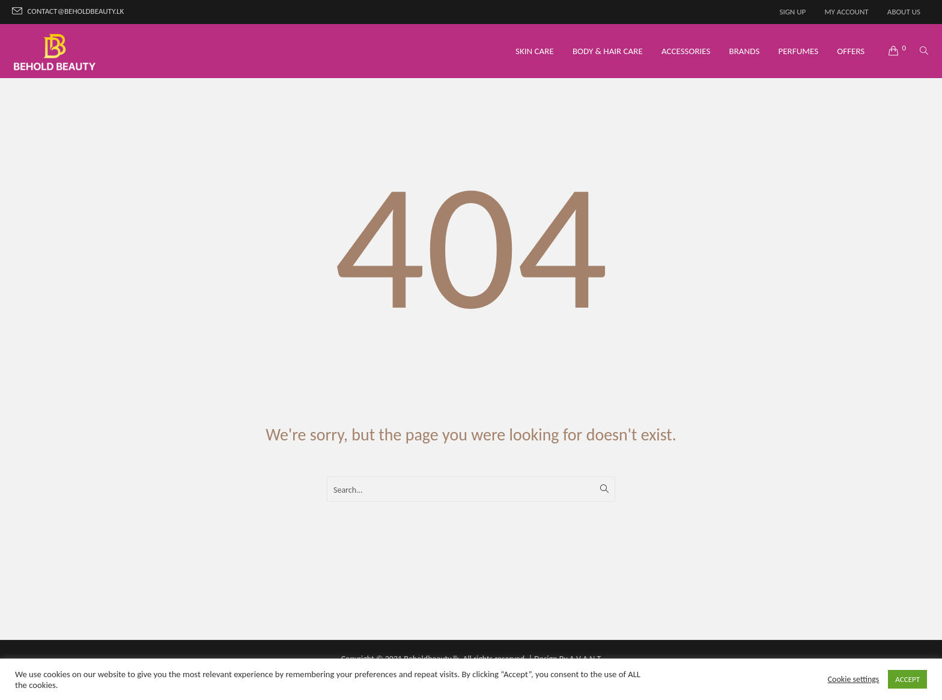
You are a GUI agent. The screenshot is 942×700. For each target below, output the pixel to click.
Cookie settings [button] (854, 679)
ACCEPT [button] (907, 679)
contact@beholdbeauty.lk (76, 11)
